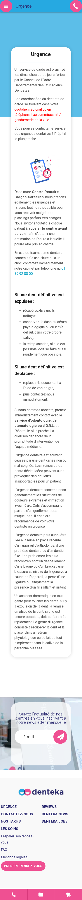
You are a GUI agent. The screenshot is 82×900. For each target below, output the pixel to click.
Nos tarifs (11, 821)
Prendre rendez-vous (41, 894)
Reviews (49, 807)
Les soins (9, 829)
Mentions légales (14, 857)
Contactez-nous (17, 814)
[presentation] (46, 752)
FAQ (4, 850)
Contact (13, 894)
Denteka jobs (55, 821)
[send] (60, 737)
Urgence (68, 894)
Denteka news (55, 814)
